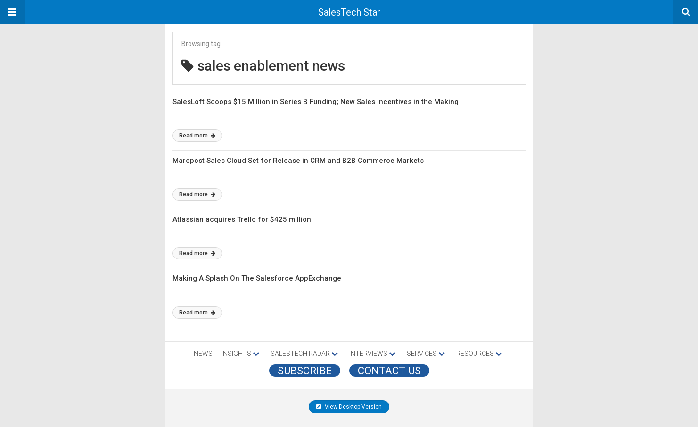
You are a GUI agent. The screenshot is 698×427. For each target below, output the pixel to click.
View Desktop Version (349, 406)
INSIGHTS (240, 353)
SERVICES (426, 353)
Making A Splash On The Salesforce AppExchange (256, 278)
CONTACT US (389, 370)
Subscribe (305, 370)
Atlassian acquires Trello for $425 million (241, 219)
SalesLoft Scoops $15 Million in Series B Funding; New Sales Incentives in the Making (315, 101)
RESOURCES (479, 353)
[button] (12, 12)
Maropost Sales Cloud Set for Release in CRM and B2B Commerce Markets (298, 160)
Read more (197, 135)
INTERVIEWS (372, 353)
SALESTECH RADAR (304, 353)
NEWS (203, 353)
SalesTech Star (349, 12)
